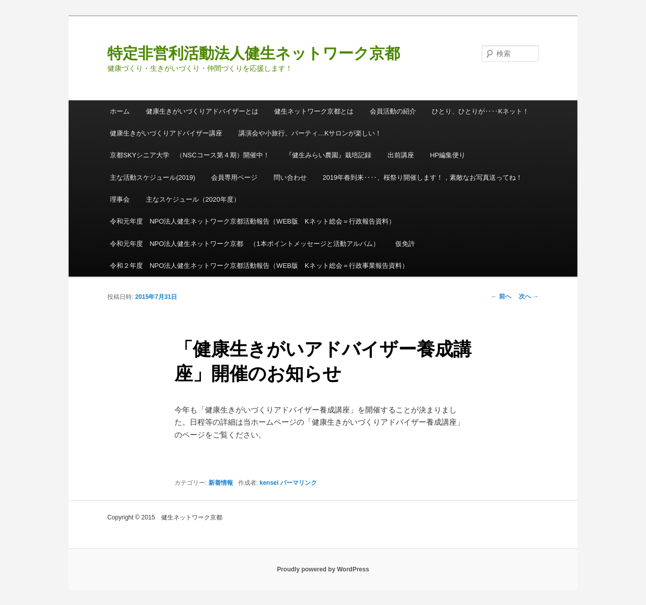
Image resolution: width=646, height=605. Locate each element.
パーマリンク (298, 482)
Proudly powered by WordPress (323, 569)
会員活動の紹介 (393, 111)
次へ (529, 296)
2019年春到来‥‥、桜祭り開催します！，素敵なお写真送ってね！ (422, 177)
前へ (501, 296)
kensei (268, 482)
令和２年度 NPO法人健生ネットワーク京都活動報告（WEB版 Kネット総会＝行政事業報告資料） (259, 265)
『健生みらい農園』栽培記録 (328, 155)
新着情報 (221, 482)
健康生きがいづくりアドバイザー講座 (166, 133)
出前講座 (401, 155)
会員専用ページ (234, 177)
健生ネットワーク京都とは (314, 111)
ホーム (120, 111)
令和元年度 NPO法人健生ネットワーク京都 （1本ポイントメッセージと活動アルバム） (244, 244)
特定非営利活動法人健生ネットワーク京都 (253, 53)
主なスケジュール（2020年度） (193, 199)
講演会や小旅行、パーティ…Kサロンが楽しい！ (310, 133)
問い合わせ (290, 177)
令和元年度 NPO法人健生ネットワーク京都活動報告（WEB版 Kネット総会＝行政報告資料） (252, 221)
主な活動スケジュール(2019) (152, 177)
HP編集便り (447, 155)
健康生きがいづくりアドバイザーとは (202, 111)
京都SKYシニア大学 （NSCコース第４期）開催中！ (189, 155)
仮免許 (405, 244)
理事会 (120, 199)
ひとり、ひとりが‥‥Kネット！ (480, 111)
